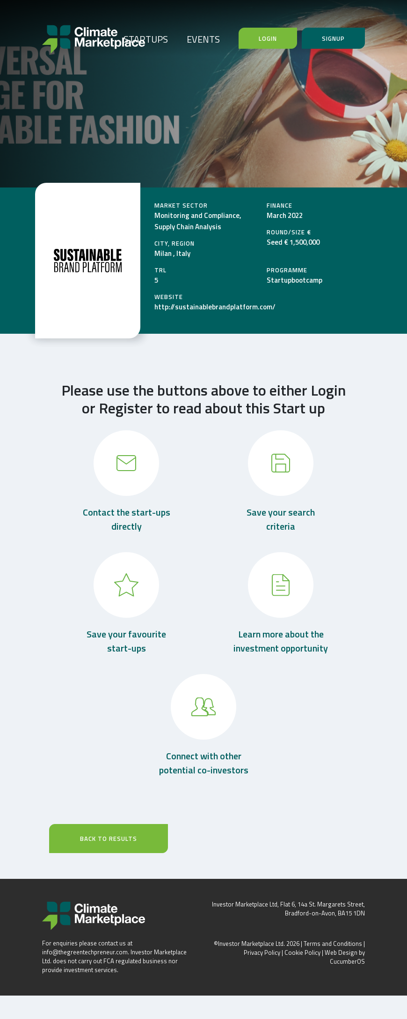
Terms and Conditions (333, 943)
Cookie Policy (302, 952)
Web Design (341, 952)
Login (268, 38)
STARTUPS (146, 39)
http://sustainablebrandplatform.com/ (215, 306)
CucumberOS (347, 961)
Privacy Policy (262, 952)
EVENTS (203, 39)
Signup (333, 38)
